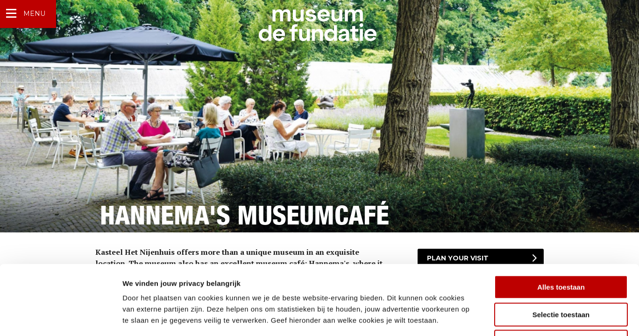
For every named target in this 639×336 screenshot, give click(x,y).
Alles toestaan (561, 222)
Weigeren (560, 276)
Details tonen (505, 318)
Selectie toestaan (561, 249)
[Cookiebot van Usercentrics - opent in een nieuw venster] (60, 318)
